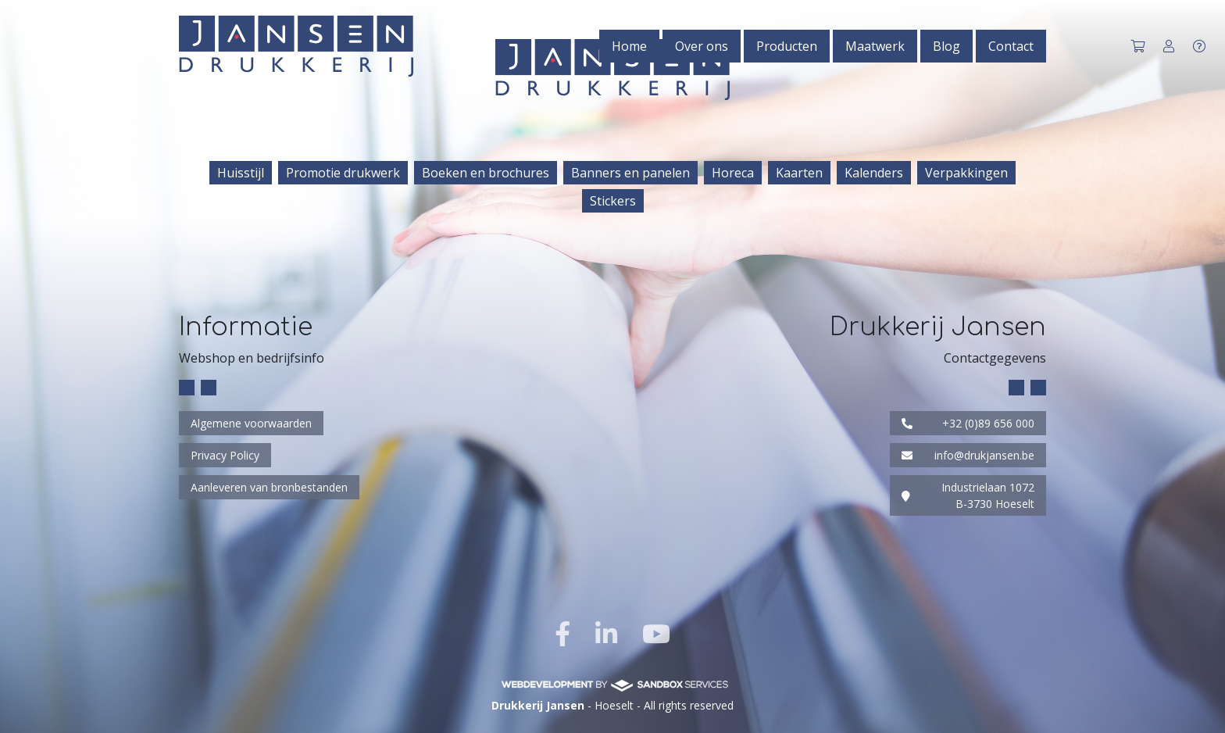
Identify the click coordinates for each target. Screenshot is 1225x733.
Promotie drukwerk (343, 172)
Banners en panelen (630, 172)
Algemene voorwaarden (251, 423)
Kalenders (874, 172)
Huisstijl (240, 172)
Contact (1011, 46)
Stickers (613, 200)
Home (629, 46)
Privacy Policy (225, 455)
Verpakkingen (966, 172)
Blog (946, 46)
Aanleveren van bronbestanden (269, 487)
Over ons (701, 46)
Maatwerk (875, 46)
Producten (786, 46)
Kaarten (799, 172)
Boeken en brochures (485, 172)
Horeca (733, 172)
